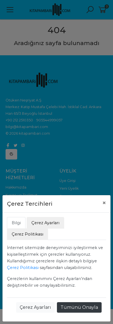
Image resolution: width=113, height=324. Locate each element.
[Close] (104, 203)
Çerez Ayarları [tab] (45, 222)
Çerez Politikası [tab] (27, 234)
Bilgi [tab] (16, 222)
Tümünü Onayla (79, 307)
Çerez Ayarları (35, 307)
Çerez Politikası (23, 267)
